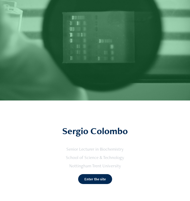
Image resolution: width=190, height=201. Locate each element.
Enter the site (95, 179)
